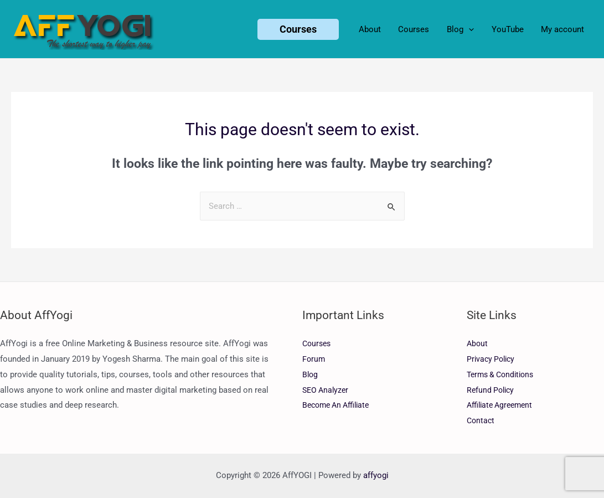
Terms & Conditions (503, 374)
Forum (314, 359)
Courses (317, 343)
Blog (310, 374)
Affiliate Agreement (502, 405)
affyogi (376, 475)
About (478, 343)
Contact (481, 420)
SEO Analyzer (327, 390)
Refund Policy (492, 390)
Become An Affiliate (339, 405)
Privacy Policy (492, 359)
